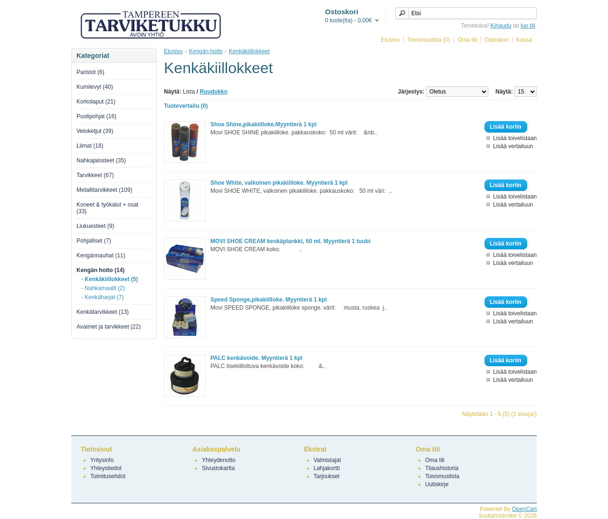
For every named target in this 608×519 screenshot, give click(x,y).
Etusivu (390, 40)
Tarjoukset (327, 476)
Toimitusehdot (107, 476)
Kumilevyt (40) (94, 87)
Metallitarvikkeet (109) (104, 190)
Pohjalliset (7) (93, 240)
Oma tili (467, 40)
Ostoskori (496, 40)
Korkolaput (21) (95, 101)
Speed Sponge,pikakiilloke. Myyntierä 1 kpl (268, 299)
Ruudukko (214, 91)
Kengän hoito (206, 51)
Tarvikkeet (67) (95, 175)
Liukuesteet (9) (95, 226)
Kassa (524, 40)
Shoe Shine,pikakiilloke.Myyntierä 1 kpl (263, 124)
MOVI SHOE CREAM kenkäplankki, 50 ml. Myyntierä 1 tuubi (290, 241)
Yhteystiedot (106, 468)
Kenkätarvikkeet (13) (102, 312)
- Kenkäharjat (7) (102, 297)
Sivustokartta (218, 468)
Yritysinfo (102, 460)
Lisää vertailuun (513, 146)
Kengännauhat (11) (100, 255)
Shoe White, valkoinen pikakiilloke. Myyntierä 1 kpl (279, 182)
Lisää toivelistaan (515, 138)
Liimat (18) (90, 145)
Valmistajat (327, 460)
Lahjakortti (327, 468)
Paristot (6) (90, 72)
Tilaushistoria (441, 468)
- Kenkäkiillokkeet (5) (109, 279)
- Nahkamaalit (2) (103, 288)
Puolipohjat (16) (96, 116)
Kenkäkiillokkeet (249, 51)
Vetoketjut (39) (94, 131)
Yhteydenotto (219, 460)
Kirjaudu (501, 25)
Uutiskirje (436, 484)
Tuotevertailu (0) (186, 106)
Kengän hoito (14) (100, 270)
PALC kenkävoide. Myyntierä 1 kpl (256, 358)
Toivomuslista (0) (428, 40)
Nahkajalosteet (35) (101, 160)
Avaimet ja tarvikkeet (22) (108, 326)
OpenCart (524, 509)
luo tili (528, 25)
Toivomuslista (442, 476)
